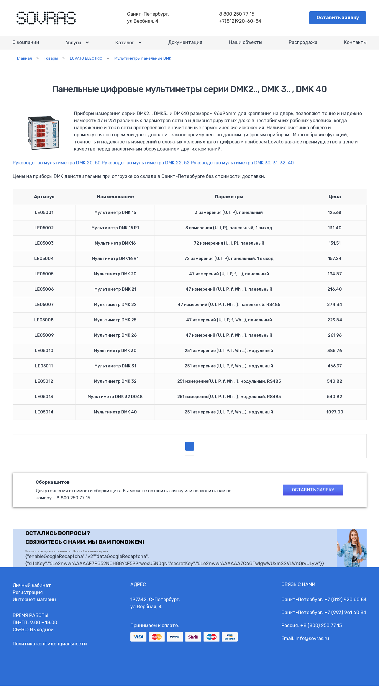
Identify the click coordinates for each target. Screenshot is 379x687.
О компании (26, 44)
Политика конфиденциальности (50, 645)
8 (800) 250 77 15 (322, 626)
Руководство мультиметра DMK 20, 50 (57, 165)
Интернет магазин (34, 600)
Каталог (124, 44)
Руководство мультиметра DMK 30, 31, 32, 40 (242, 165)
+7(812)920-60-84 (241, 21)
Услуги (73, 44)
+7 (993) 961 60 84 (345, 613)
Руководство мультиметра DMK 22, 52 (146, 165)
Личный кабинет (32, 586)
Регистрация (28, 593)
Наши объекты (245, 44)
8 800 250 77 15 (237, 14)
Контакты (355, 44)
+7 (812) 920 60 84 (345, 600)
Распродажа (303, 44)
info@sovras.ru (312, 639)
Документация (185, 44)
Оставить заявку (338, 18)
